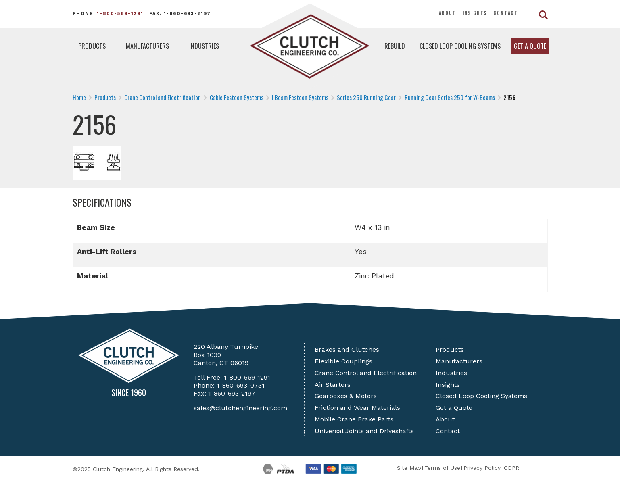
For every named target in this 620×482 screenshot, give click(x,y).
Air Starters (333, 384)
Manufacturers (147, 46)
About (447, 13)
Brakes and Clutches (347, 349)
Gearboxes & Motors (346, 396)
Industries (204, 46)
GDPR (511, 468)
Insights (475, 13)
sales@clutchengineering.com (240, 408)
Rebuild (394, 46)
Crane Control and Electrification (366, 373)
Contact (505, 13)
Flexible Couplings (343, 361)
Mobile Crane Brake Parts (354, 419)
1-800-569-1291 (120, 13)
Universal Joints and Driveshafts (364, 431)
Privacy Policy (482, 468)
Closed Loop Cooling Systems (460, 46)
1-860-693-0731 (241, 385)
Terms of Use (442, 468)
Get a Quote (530, 46)
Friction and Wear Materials (357, 407)
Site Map (409, 468)
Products (92, 46)
